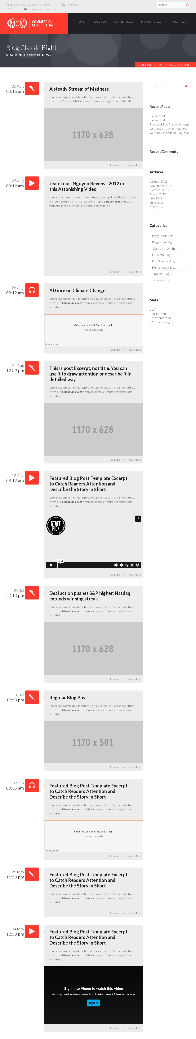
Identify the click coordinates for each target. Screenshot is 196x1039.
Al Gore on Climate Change (77, 290)
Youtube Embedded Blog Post (169, 132)
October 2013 (159, 190)
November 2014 (161, 185)
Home (161, 64)
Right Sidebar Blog (164, 267)
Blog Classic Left (162, 236)
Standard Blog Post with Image (169, 124)
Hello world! (158, 116)
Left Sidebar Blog (163, 261)
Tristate (66, 101)
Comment (116, 164)
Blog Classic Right (163, 242)
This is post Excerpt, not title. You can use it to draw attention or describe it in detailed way (90, 373)
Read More (134, 164)
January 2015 (158, 181)
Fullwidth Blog (161, 255)
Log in (153, 309)
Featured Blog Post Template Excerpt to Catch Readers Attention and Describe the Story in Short (88, 483)
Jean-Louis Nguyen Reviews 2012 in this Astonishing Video (86, 186)
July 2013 (156, 198)
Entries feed (158, 313)
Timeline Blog (160, 274)
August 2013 (158, 194)
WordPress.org (160, 322)
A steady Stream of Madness (79, 89)
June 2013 (156, 202)
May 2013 (156, 206)
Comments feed (160, 318)
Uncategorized (161, 280)
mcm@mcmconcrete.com (43, 9)
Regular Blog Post (68, 697)
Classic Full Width (163, 248)
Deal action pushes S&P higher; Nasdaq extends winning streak (89, 595)
